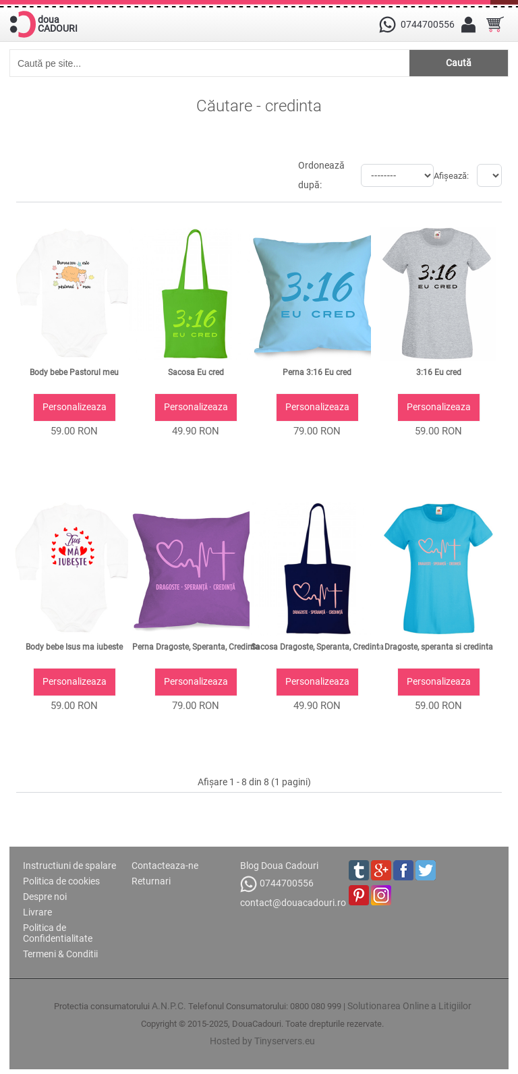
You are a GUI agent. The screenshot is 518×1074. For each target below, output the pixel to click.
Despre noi (45, 896)
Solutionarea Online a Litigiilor (409, 1005)
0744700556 (277, 884)
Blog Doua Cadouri (279, 865)
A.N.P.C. (169, 1005)
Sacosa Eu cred (196, 372)
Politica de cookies (61, 881)
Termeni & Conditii (60, 954)
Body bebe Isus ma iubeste (74, 647)
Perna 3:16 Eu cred (317, 372)
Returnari (151, 881)
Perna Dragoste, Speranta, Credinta (196, 647)
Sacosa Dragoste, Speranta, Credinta (317, 647)
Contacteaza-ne (165, 865)
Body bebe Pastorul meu (74, 372)
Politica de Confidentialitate (57, 933)
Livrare (37, 912)
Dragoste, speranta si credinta (438, 647)
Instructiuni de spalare (69, 865)
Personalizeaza (74, 406)
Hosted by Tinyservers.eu (262, 1041)
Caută (458, 62)
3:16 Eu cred (438, 372)
